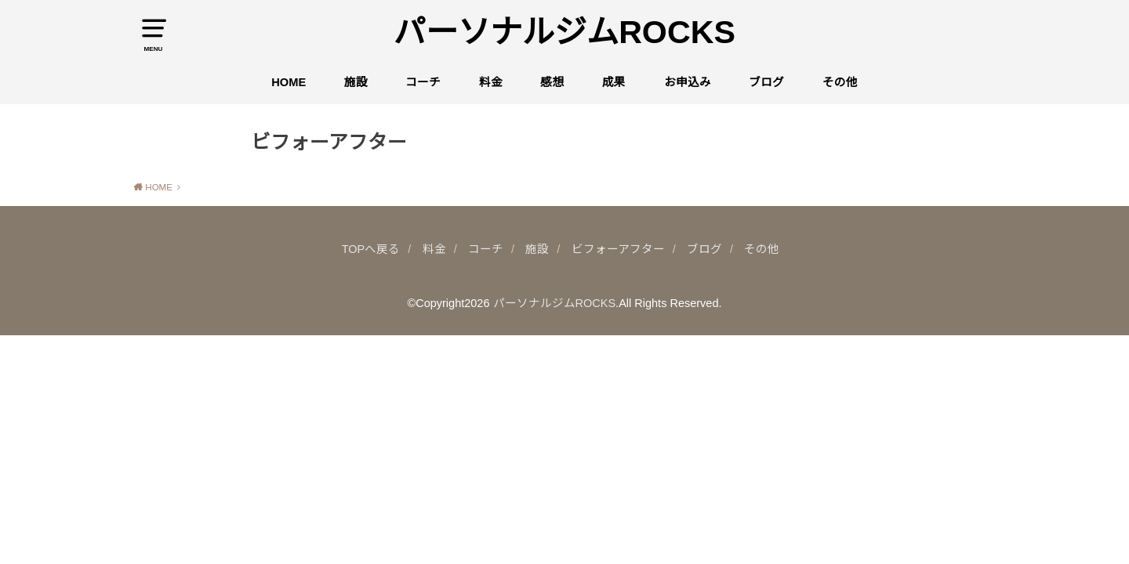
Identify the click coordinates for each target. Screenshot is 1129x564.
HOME (288, 82)
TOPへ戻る (371, 249)
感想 (552, 82)
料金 (491, 82)
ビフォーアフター (618, 249)
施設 (356, 82)
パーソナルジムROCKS (564, 32)
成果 (614, 82)
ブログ (766, 82)
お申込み (687, 82)
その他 (840, 82)
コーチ (423, 82)
